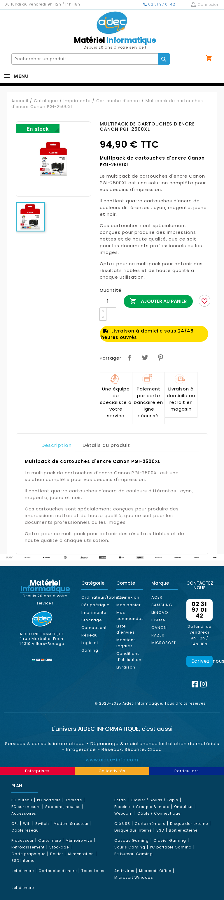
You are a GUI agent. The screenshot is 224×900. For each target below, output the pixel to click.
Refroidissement (28, 847)
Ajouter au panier (158, 301)
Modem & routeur (71, 823)
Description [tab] (56, 445)
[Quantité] (108, 301)
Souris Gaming (129, 847)
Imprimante (93, 612)
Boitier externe (183, 830)
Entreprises (37, 771)
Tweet (145, 357)
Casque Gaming (131, 840)
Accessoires (23, 813)
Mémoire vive (79, 840)
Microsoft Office (155, 870)
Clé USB (122, 823)
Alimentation (81, 853)
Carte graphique (28, 853)
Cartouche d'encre (57, 870)
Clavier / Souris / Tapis (154, 800)
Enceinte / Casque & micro (141, 806)
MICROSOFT (163, 643)
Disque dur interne (133, 830)
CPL (14, 823)
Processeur (22, 840)
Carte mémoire (150, 823)
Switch (42, 823)
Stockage (91, 620)
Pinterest (160, 357)
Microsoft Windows (133, 877)
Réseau (89, 635)
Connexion (127, 597)
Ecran (120, 800)
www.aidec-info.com (112, 759)
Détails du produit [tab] (106, 445)
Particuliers (186, 771)
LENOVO (159, 612)
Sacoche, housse (62, 806)
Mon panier (128, 605)
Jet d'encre (22, 870)
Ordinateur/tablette (102, 597)
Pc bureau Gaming (133, 853)
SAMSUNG (161, 605)
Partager (129, 357)
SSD (160, 830)
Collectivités (112, 771)
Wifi (27, 823)
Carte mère (49, 840)
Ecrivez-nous (202, 661)
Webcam (123, 813)
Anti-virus (124, 870)
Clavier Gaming (169, 840)
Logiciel (89, 643)
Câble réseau (25, 830)
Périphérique (95, 605)
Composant (94, 627)
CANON (159, 627)
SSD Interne (22, 860)
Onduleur (183, 806)
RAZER (157, 635)
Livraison (125, 667)
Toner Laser (93, 870)
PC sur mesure (26, 806)
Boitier (56, 853)
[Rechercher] (85, 59)
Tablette (73, 800)
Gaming (89, 650)
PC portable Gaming (171, 847)
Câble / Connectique (159, 813)
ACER (156, 597)
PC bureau (21, 800)
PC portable (49, 800)
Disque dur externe (189, 823)
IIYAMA (158, 620)
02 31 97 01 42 (159, 4)
